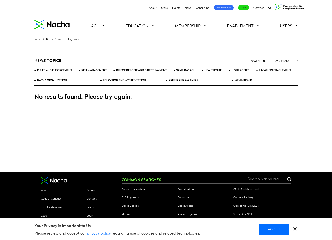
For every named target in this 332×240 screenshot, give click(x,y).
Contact (258, 7)
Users (286, 25)
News (188, 7)
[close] (295, 229)
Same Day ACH (185, 70)
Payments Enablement (275, 70)
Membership (188, 25)
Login (243, 7)
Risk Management (94, 70)
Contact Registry (243, 197)
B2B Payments (130, 197)
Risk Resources (224, 7)
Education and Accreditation (124, 80)
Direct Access (185, 205)
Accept (274, 229)
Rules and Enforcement (54, 70)
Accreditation (186, 189)
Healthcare (213, 70)
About (153, 7)
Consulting (203, 7)
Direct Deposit (130, 205)
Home (37, 39)
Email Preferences (51, 207)
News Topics (47, 60)
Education (137, 25)
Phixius (126, 214)
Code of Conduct (51, 198)
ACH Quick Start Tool (246, 189)
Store (164, 7)
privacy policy (99, 232)
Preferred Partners (183, 80)
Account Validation (133, 189)
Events (176, 7)
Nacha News (53, 39)
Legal (44, 215)
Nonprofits (240, 70)
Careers (91, 190)
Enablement (240, 25)
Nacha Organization (52, 80)
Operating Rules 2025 (246, 205)
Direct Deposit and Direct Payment (141, 70)
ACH (95, 25)
